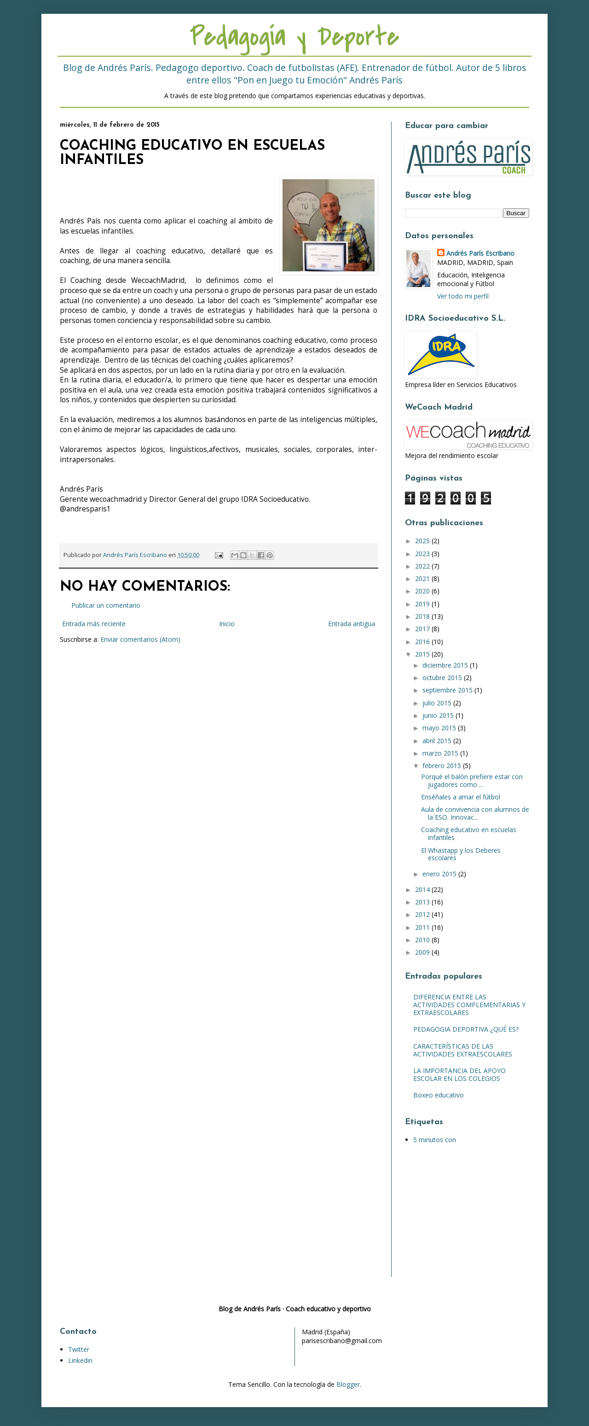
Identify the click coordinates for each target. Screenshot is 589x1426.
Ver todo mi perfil (463, 296)
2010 (423, 939)
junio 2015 (439, 715)
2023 (423, 553)
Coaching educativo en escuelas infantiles (468, 833)
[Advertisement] (462, 1217)
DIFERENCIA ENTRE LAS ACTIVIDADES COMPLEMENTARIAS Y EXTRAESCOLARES (469, 1004)
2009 (423, 952)
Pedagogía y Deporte (294, 37)
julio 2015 (437, 702)
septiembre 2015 (448, 690)
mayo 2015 (440, 727)
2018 (423, 616)
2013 (423, 902)
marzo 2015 (441, 753)
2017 (423, 628)
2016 (423, 641)
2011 (423, 927)
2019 (423, 603)
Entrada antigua (351, 623)
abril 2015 (437, 740)
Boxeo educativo (438, 1095)
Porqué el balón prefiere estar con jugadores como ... (472, 780)
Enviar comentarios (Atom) (140, 639)
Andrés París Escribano (480, 253)
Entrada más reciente (94, 623)
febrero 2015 (442, 765)
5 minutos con (434, 1139)
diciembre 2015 (446, 665)
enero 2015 (440, 873)
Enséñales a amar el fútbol (460, 796)
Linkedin (80, 1360)
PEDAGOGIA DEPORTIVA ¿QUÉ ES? (466, 1029)
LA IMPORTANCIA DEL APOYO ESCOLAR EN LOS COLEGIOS (459, 1074)
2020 (423, 591)
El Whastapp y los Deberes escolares (461, 854)
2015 (423, 654)
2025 (423, 540)
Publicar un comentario (105, 605)
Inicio (227, 623)
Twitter (78, 1349)
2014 (423, 889)
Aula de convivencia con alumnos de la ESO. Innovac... (475, 813)
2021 (423, 578)
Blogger (348, 1384)
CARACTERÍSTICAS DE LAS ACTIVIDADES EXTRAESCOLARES (462, 1050)
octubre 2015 (443, 677)
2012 (423, 914)
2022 (423, 566)
